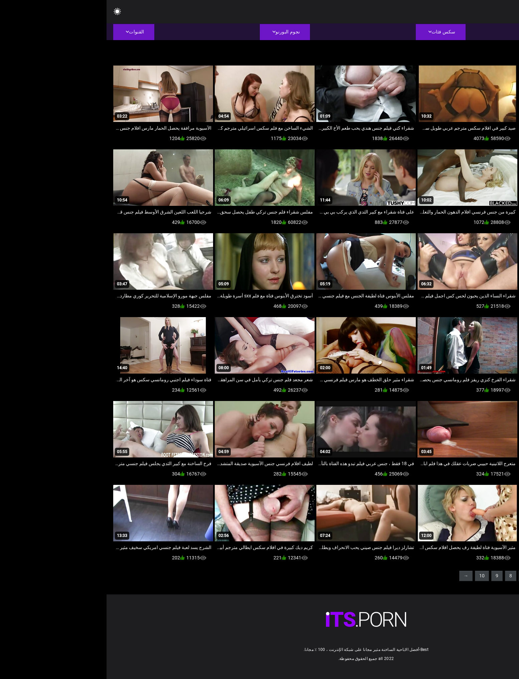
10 (375, 575)
